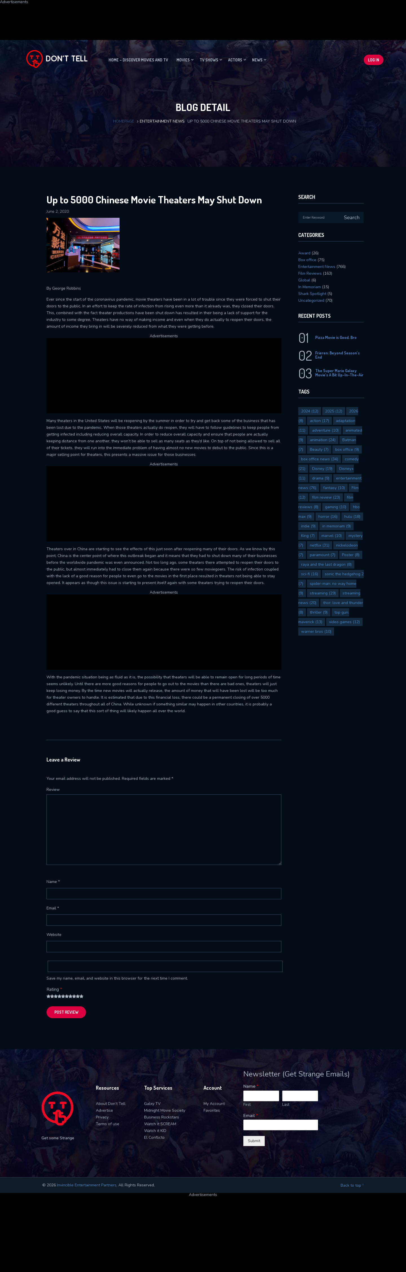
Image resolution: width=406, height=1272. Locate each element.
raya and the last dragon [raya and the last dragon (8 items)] (326, 564)
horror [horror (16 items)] (327, 516)
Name (53, 881)
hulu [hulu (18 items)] (352, 516)
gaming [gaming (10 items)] (335, 507)
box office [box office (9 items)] (347, 449)
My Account (214, 1103)
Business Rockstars (161, 1117)
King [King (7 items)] (308, 535)
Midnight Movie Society (164, 1110)
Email (53, 908)
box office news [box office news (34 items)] (319, 459)
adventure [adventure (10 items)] (325, 430)
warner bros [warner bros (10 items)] (316, 631)
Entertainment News (162, 121)
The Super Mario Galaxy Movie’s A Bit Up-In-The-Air (339, 372)
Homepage (123, 121)
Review (53, 789)
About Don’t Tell (110, 1103)
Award (304, 253)
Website (54, 934)
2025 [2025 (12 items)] (333, 411)
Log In (373, 59)
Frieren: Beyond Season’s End (337, 354)
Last (285, 1104)
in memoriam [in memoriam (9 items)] (336, 526)
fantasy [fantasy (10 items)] (334, 487)
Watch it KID (155, 1130)
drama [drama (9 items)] (320, 478)
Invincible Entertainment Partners (86, 1185)
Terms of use (107, 1124)
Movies (183, 59)
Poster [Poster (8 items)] (350, 555)
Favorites (212, 1110)
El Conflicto (154, 1137)
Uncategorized (311, 300)
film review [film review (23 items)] (326, 497)
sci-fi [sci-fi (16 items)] (309, 574)
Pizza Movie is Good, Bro (336, 337)
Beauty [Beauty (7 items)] (319, 449)
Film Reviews (310, 273)
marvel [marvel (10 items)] (331, 535)
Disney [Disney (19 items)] (322, 468)
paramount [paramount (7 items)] (322, 555)
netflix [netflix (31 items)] (319, 545)
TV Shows (209, 59)
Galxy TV (152, 1103)
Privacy (102, 1117)
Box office (307, 260)
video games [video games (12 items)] (344, 622)
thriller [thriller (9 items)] (319, 612)
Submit (254, 1141)
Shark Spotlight (312, 293)
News (257, 59)
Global (304, 280)
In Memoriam (309, 287)
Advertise (104, 1110)
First (247, 1104)
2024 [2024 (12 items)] (309, 411)
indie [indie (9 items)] (308, 526)
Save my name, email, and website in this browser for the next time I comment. (117, 978)
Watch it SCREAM (160, 1124)
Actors (235, 59)
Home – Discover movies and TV (138, 59)
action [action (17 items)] (319, 420)
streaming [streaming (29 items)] (323, 593)
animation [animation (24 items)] (323, 440)
